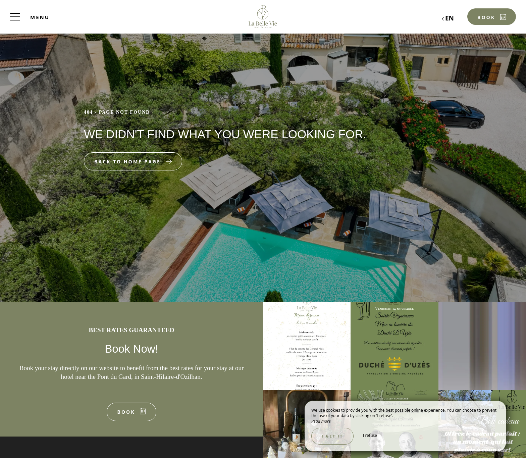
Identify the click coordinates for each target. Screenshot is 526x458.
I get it (332, 436)
